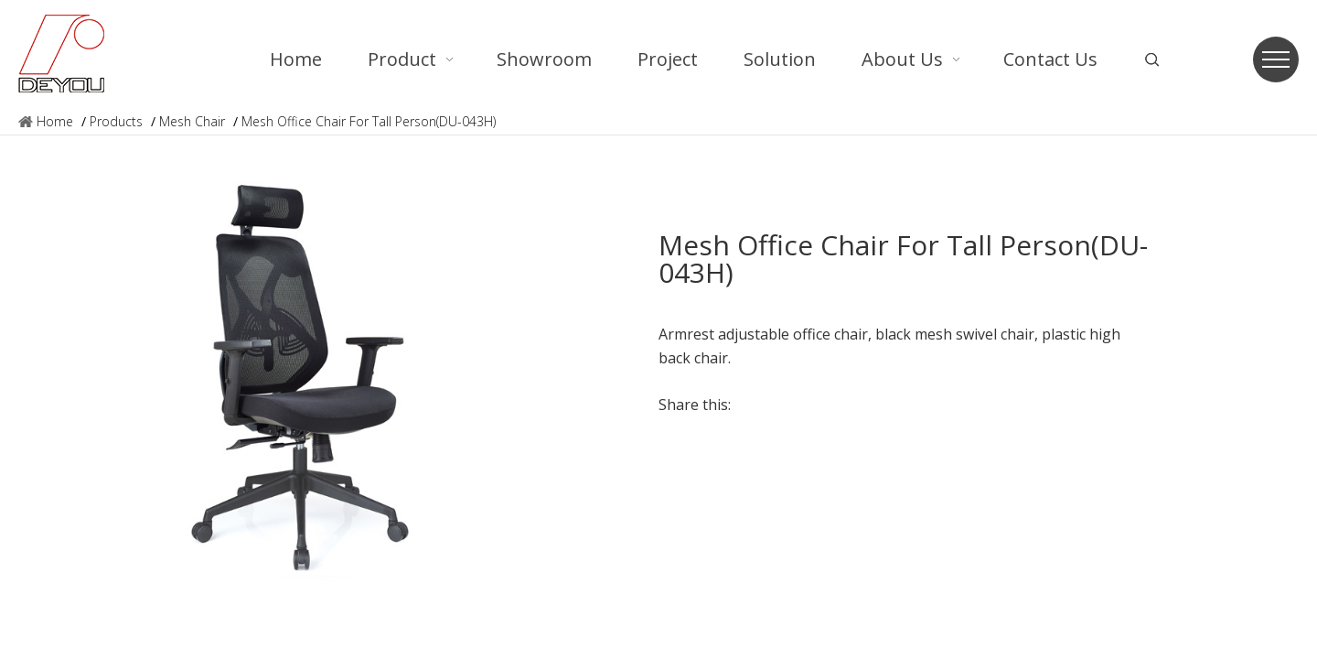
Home (55, 121)
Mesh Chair (192, 121)
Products (116, 121)
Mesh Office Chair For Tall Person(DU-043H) (368, 121)
